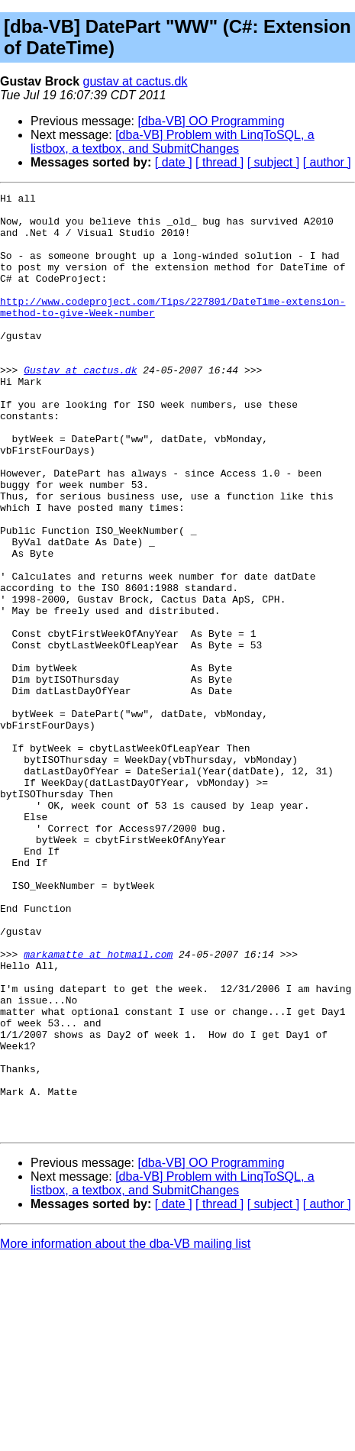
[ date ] (173, 162)
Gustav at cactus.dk (80, 406)
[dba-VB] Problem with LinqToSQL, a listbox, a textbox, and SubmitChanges (173, 141)
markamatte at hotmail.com (98, 1107)
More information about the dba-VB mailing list (125, 1431)
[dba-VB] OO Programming (211, 121)
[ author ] (327, 162)
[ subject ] (273, 162)
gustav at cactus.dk (135, 81)
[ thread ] (219, 162)
